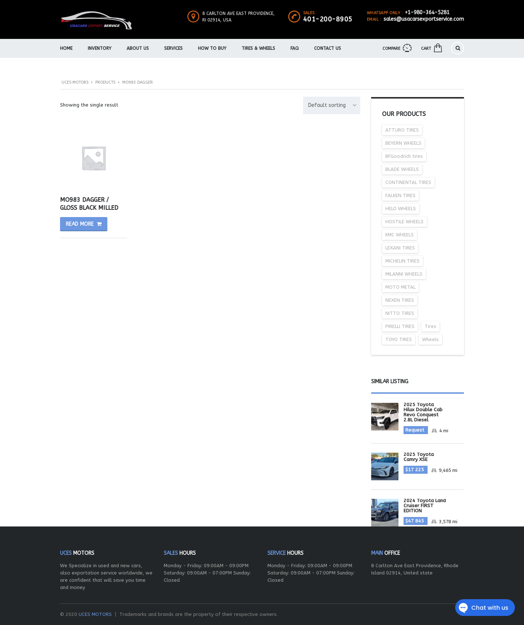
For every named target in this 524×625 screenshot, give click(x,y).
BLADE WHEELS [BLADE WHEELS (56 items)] (402, 169)
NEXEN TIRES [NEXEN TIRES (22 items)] (399, 300)
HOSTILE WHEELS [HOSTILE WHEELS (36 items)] (404, 221)
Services (173, 48)
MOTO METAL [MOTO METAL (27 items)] (400, 287)
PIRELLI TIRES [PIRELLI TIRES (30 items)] (399, 326)
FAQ (294, 48)
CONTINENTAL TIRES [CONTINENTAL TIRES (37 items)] (408, 182)
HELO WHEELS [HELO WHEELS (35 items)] (400, 208)
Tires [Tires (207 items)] (430, 326)
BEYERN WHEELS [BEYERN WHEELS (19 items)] (403, 143)
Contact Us (327, 48)
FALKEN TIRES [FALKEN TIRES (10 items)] (400, 195)
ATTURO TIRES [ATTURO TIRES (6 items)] (402, 130)
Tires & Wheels (258, 48)
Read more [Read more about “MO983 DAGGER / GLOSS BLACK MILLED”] (80, 224)
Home (66, 48)
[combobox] (331, 105)
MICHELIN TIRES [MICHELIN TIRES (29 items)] (402, 261)
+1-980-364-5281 (427, 12)
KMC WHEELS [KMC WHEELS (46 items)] (399, 234)
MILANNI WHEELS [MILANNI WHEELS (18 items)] (403, 274)
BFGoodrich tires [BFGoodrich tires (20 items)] (404, 156)
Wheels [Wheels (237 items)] (430, 339)
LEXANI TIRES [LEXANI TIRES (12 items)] (400, 248)
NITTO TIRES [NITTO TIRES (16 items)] (399, 313)
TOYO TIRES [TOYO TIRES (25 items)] (398, 339)
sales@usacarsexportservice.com (424, 19)
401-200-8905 (328, 19)
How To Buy (212, 48)
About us (138, 48)
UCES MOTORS (95, 614)
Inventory (99, 48)
